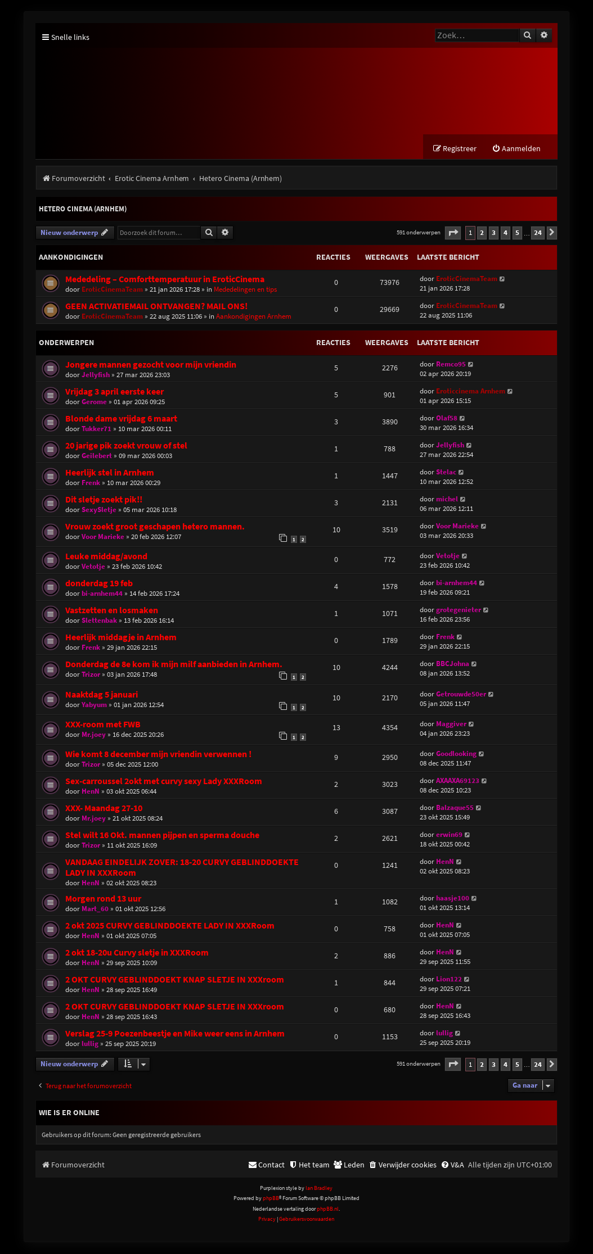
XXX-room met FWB (103, 724)
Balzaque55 (455, 808)
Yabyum (94, 705)
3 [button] (494, 233)
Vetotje (93, 567)
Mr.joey (94, 735)
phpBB (271, 1198)
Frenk (91, 483)
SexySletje (99, 510)
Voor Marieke (103, 537)
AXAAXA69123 (457, 781)
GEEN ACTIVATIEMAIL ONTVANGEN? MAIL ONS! (156, 306)
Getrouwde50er (461, 694)
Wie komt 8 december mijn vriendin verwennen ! (158, 754)
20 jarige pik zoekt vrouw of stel (126, 446)
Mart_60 (95, 909)
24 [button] (538, 233)
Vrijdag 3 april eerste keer (114, 392)
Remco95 (451, 364)
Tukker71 (96, 429)
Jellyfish (96, 375)
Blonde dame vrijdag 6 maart (121, 419)
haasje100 (452, 898)
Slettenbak (99, 621)
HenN (91, 791)
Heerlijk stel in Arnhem (109, 473)
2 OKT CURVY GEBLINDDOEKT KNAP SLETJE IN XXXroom (174, 980)
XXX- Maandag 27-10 (103, 808)
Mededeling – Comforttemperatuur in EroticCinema (164, 279)
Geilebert (97, 456)
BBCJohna (452, 664)
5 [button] (517, 233)
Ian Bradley (319, 1188)
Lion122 (449, 979)
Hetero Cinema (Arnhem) (83, 209)
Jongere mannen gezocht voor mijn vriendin (150, 365)
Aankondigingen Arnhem (253, 317)
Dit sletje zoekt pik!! (103, 500)
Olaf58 (446, 418)
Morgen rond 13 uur (103, 899)
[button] (452, 234)
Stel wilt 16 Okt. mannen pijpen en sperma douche (162, 835)
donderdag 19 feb (99, 583)
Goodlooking (456, 754)
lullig (90, 1044)
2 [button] (482, 233)
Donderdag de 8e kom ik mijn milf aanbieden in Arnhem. (173, 664)
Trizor (91, 675)
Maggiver (451, 724)
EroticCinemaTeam (112, 290)
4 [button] (505, 233)
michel (447, 499)
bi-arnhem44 (102, 594)
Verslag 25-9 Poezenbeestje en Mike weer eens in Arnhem (175, 1034)
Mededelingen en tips (245, 290)
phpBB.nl (328, 1209)
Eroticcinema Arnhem (470, 391)
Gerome (94, 402)
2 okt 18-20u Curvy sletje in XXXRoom (137, 953)
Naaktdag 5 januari (101, 695)
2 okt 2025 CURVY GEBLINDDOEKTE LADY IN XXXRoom (170, 926)
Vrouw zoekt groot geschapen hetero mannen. (155, 527)
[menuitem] (516, 149)
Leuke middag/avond (106, 556)
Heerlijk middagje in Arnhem (121, 637)
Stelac (446, 472)
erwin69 (449, 835)
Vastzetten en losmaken (111, 610)
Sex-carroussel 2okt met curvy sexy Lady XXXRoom (163, 781)
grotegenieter (458, 610)
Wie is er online (69, 1113)
